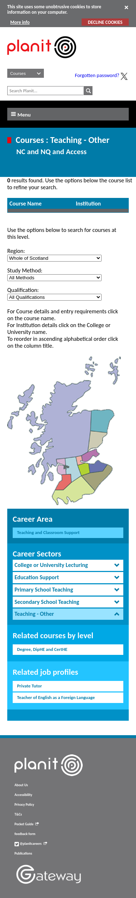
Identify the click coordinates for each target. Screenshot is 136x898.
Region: (16, 250)
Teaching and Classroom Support (48, 532)
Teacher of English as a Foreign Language (56, 697)
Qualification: (23, 290)
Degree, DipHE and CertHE (42, 649)
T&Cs (18, 814)
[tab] (68, 565)
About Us (21, 785)
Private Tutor (29, 686)
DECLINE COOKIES (105, 22)
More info (19, 22)
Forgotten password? (97, 75)
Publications (23, 853)
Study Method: (24, 270)
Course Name (25, 203)
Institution (88, 203)
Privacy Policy (24, 804)
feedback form (25, 834)
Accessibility (23, 795)
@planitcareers (31, 844)
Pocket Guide (27, 824)
